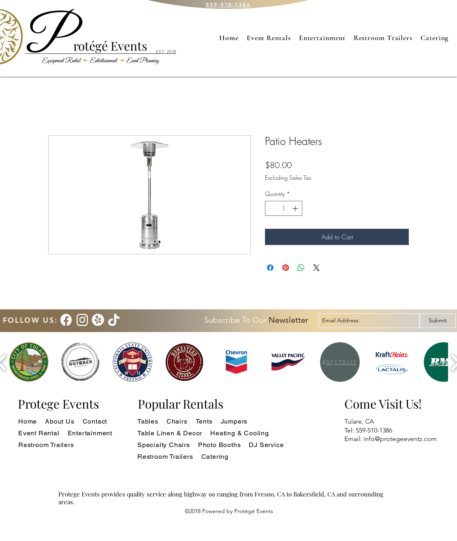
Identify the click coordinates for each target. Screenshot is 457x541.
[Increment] (296, 208)
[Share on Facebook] (270, 268)
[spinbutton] (283, 208)
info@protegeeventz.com (400, 439)
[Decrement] (271, 208)
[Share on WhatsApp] (301, 268)
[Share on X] (316, 268)
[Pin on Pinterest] (285, 268)
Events (127, 46)
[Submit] (438, 320)
